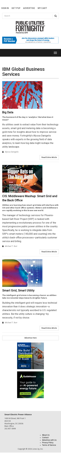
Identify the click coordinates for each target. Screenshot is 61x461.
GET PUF (15, 8)
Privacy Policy (47, 443)
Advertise (29, 8)
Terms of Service (49, 445)
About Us (46, 435)
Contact (45, 438)
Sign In (5, 8)
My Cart (42, 8)
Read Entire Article (49, 157)
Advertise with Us (49, 440)
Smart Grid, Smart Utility (18, 290)
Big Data (7, 112)
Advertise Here (30, 338)
